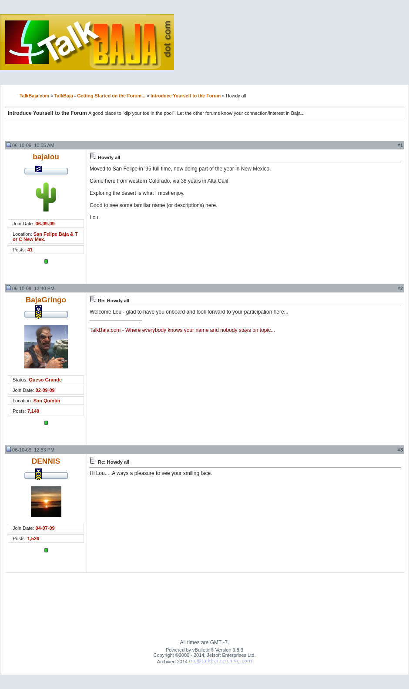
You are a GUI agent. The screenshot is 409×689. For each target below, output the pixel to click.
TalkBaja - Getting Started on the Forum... (99, 95)
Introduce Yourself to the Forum (186, 95)
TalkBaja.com (34, 95)
